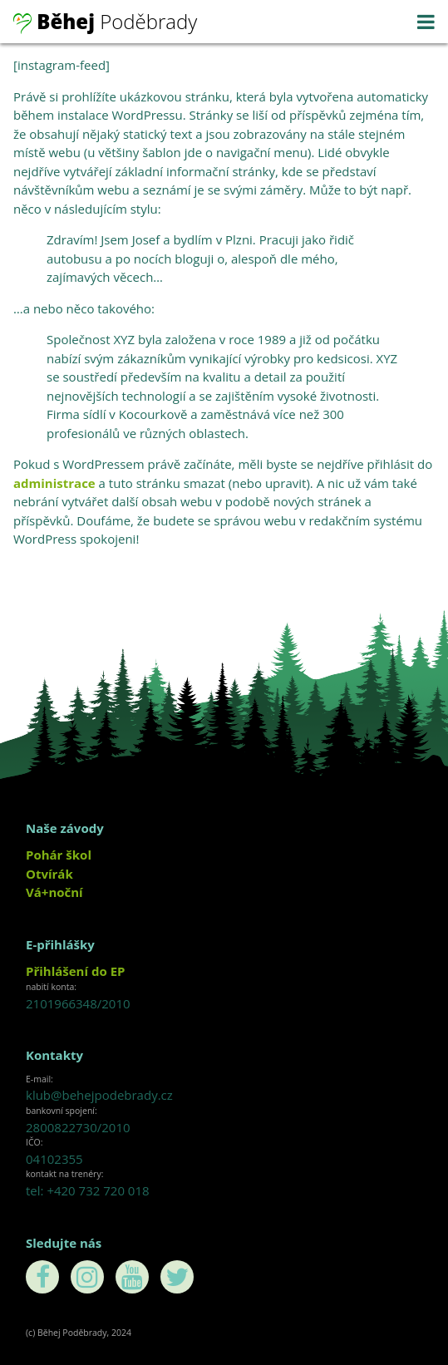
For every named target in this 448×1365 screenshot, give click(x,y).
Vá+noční (54, 892)
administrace (54, 483)
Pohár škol (58, 854)
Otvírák (49, 873)
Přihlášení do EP (75, 971)
